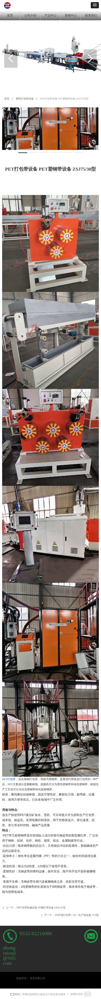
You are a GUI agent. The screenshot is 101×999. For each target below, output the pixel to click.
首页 (6, 98)
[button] (95, 5)
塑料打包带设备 (25, 98)
